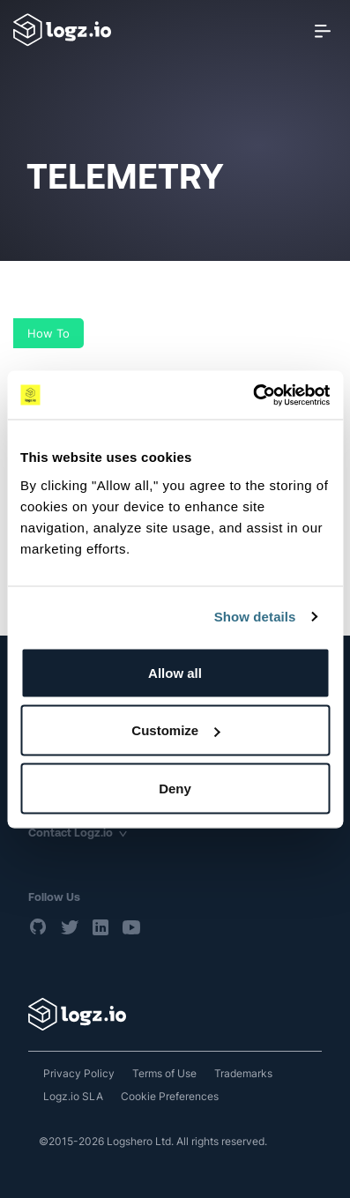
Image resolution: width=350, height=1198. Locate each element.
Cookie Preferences (170, 1096)
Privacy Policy (79, 1073)
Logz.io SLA (73, 1096)
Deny (175, 787)
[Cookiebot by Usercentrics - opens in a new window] (252, 394)
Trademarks (243, 1073)
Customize (175, 730)
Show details (255, 616)
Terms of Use (164, 1073)
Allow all (175, 672)
